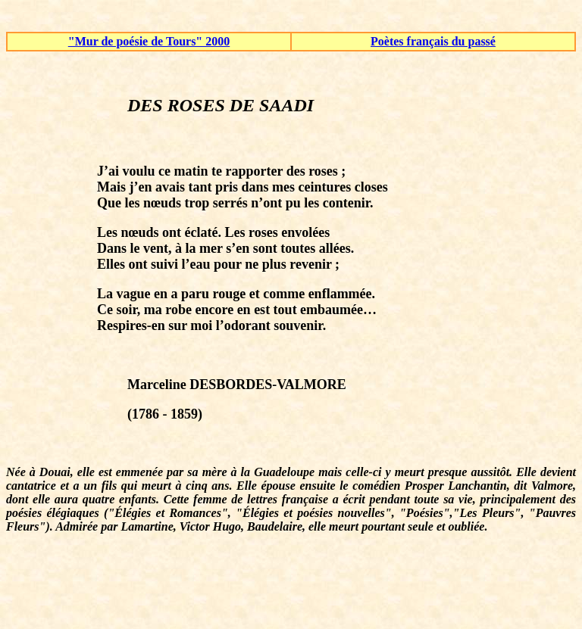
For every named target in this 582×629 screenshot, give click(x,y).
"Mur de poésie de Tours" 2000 (149, 41)
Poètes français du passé (433, 41)
